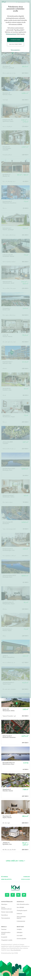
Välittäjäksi (19, 932)
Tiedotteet (3, 929)
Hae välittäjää (20, 907)
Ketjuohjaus (4, 904)
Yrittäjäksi (19, 929)
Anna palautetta (6, 879)
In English (26, 876)
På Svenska (4, 876)
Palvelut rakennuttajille (7, 912)
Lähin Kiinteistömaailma (23, 904)
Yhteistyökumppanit (22, 910)
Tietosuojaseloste (5, 918)
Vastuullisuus (4, 915)
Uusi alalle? (19, 935)
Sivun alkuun (25, 879)
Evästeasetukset (21, 921)
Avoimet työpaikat (21, 938)
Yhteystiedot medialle (6, 940)
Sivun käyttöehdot (16, 950)
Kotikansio (19, 913)
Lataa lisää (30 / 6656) (15, 861)
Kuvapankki (4, 937)
